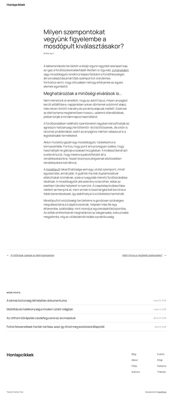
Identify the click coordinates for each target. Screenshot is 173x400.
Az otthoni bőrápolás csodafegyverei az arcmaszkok (41, 318)
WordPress (161, 392)
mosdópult (53, 169)
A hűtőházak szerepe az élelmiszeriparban (32, 255)
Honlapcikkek (16, 5)
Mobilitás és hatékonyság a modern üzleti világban (40, 309)
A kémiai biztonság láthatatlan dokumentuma (37, 300)
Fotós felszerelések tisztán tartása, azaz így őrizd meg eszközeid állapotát (56, 326)
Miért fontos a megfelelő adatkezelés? (142, 255)
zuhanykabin (120, 70)
